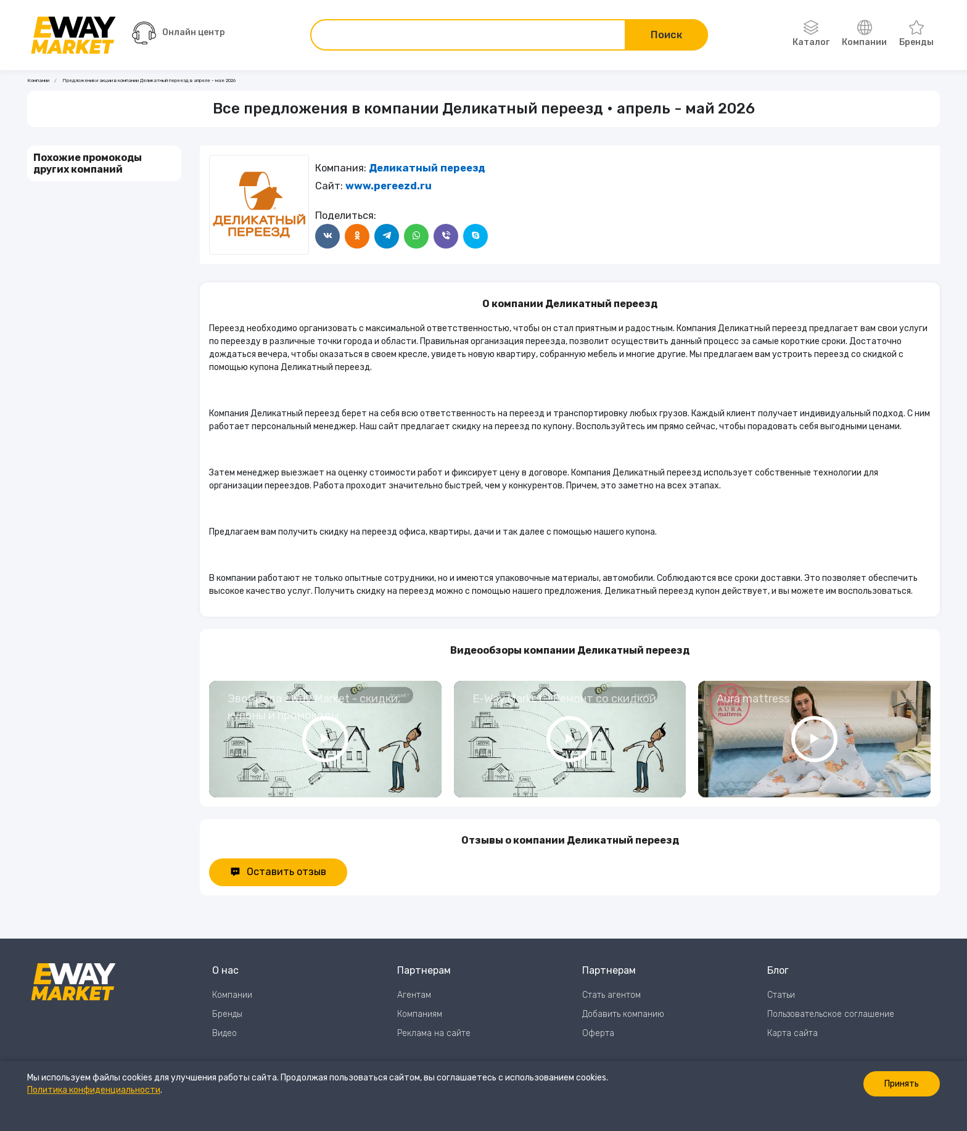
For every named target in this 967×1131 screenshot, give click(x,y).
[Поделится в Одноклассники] (357, 236)
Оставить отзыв (278, 872)
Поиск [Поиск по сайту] (666, 35)
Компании (864, 33)
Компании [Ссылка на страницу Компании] (38, 80)
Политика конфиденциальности (93, 1090)
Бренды (916, 33)
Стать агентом (611, 995)
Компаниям (419, 1014)
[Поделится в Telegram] (386, 236)
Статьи (781, 995)
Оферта (598, 1033)
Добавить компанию (623, 1014)
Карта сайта (792, 1033)
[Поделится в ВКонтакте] (327, 236)
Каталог (810, 33)
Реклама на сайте (434, 1033)
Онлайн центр (178, 33)
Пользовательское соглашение (830, 1014)
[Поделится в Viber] (446, 236)
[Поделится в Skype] (475, 236)
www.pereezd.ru (388, 186)
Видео (224, 1033)
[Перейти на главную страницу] (73, 35)
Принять (901, 1084)
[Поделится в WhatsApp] (416, 236)
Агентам (414, 995)
